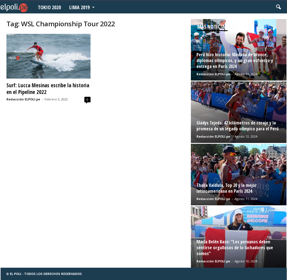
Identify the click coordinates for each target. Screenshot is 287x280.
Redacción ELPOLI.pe (23, 99)
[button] (278, 7)
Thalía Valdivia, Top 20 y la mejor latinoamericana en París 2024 (226, 188)
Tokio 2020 (49, 7)
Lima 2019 (82, 7)
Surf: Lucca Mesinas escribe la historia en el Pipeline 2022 (47, 89)
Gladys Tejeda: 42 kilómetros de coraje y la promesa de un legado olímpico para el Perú (237, 126)
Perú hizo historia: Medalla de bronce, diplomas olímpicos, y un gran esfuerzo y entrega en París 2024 (234, 60)
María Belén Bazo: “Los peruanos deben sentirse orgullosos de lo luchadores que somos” (234, 248)
